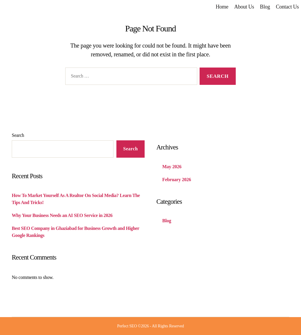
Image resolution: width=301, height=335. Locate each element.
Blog (265, 7)
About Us (244, 7)
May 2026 (171, 166)
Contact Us (287, 7)
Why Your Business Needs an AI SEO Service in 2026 (62, 215)
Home (222, 7)
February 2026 (176, 179)
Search (18, 135)
